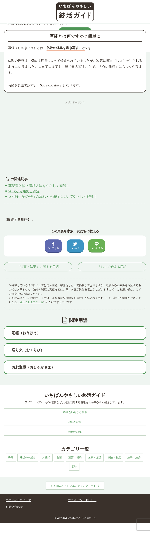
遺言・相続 (75, 457)
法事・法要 (134, 457)
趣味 (74, 466)
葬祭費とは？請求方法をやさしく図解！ (39, 185)
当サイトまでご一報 (31, 302)
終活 (10, 457)
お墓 (59, 457)
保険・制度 (114, 457)
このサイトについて (18, 500)
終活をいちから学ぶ (75, 412)
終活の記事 (75, 421)
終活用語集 (75, 431)
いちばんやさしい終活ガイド (81, 518)
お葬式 (46, 457)
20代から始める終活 (24, 191)
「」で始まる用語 (112, 267)
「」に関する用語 (38, 267)
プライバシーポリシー (82, 500)
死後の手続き (28, 457)
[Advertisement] (75, 132)
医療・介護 (94, 457)
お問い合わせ (14, 506)
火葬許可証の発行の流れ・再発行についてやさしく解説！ (52, 196)
